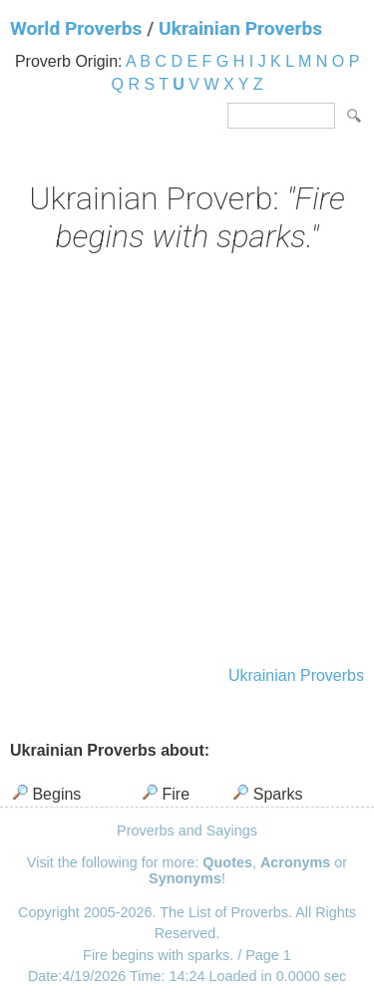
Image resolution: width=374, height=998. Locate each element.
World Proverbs (76, 28)
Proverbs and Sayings (187, 830)
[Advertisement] (187, 462)
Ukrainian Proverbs (240, 28)
